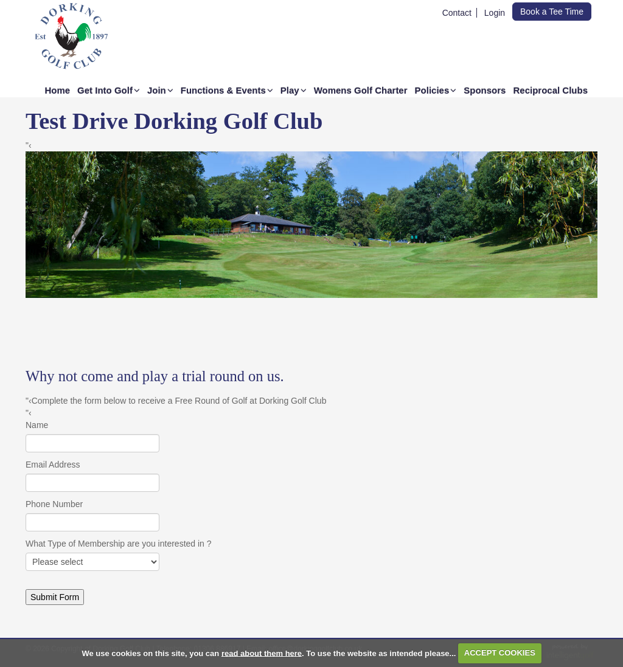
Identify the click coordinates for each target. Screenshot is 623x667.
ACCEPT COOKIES (499, 652)
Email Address (53, 464)
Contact (457, 13)
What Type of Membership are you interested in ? (119, 543)
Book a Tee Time (551, 11)
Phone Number (54, 504)
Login (494, 13)
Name (37, 425)
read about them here (261, 652)
